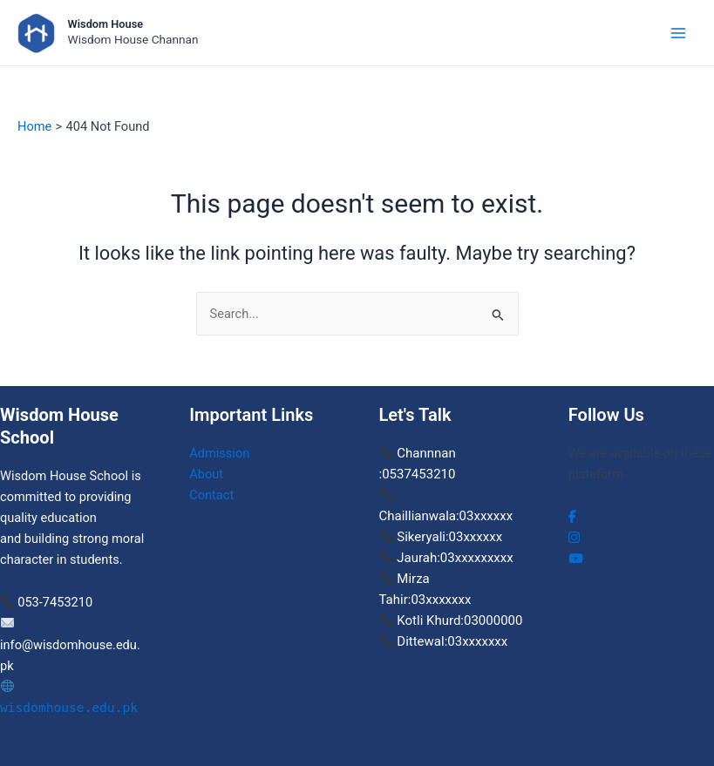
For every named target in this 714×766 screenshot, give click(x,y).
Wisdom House (105, 24)
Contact (211, 495)
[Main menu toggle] (678, 33)
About (206, 474)
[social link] (572, 517)
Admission (219, 453)
